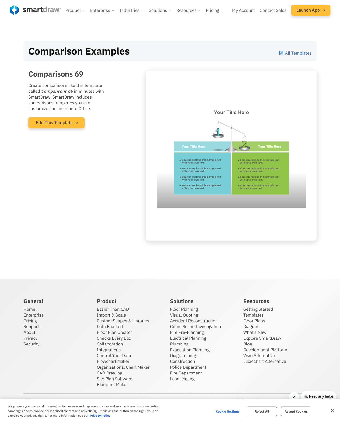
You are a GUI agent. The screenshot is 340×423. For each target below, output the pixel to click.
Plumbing (179, 344)
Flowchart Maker (113, 361)
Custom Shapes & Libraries (123, 321)
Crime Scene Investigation (195, 326)
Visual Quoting (184, 315)
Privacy (30, 338)
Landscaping (182, 378)
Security (31, 344)
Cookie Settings (227, 411)
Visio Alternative (259, 355)
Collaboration (110, 344)
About (29, 332)
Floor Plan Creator (114, 332)
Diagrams (252, 326)
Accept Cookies (296, 411)
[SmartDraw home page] (35, 10)
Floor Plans (254, 321)
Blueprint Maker (112, 384)
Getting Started (258, 309)
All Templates (295, 53)
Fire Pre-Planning (187, 332)
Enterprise (33, 315)
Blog (247, 344)
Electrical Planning (188, 338)
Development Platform (265, 349)
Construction (182, 361)
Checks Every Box (114, 338)
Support (31, 326)
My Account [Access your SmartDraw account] (243, 10)
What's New (255, 332)
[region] (170, 411)
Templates (253, 315)
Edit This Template (54, 122)
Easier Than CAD (113, 309)
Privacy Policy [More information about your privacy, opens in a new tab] (100, 416)
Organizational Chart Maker (123, 367)
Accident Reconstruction (194, 321)
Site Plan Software (114, 378)
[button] (75, 10)
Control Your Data (114, 355)
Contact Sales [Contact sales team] (273, 10)
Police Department (188, 367)
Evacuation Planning (190, 349)
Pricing (30, 321)
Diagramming (183, 355)
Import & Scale (111, 315)
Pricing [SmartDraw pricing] (212, 10)
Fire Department (186, 373)
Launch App (311, 10)
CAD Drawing (109, 373)
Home (29, 309)
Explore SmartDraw (262, 338)
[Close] (332, 410)
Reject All (262, 411)
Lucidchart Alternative (264, 361)
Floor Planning (184, 309)
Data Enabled (110, 326)
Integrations (109, 349)
